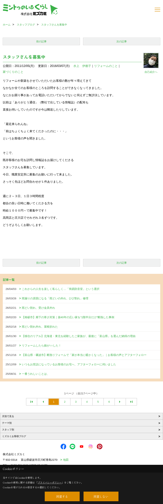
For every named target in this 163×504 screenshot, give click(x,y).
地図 (66, 459)
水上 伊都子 (82, 65)
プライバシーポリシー (50, 482)
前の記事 (41, 41)
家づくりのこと (13, 71)
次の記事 (121, 41)
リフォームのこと (106, 65)
